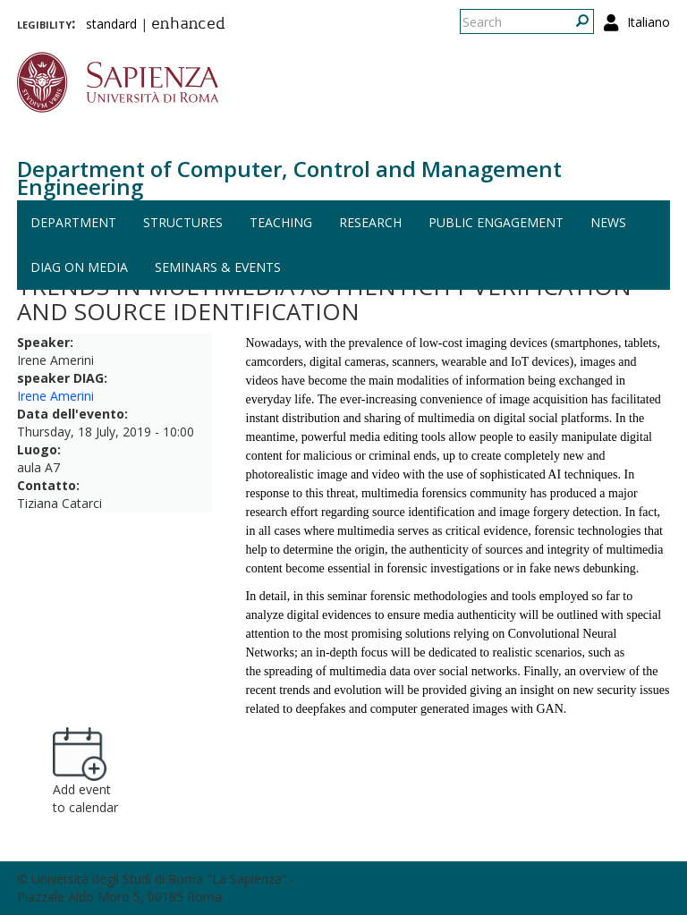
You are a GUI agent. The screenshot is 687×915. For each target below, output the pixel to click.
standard (111, 23)
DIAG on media (79, 266)
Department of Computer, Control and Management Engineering (289, 177)
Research (370, 222)
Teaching (281, 222)
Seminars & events (218, 266)
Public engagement (496, 222)
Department (73, 222)
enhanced (188, 25)
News (608, 222)
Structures (183, 222)
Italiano (648, 21)
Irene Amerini (55, 395)
